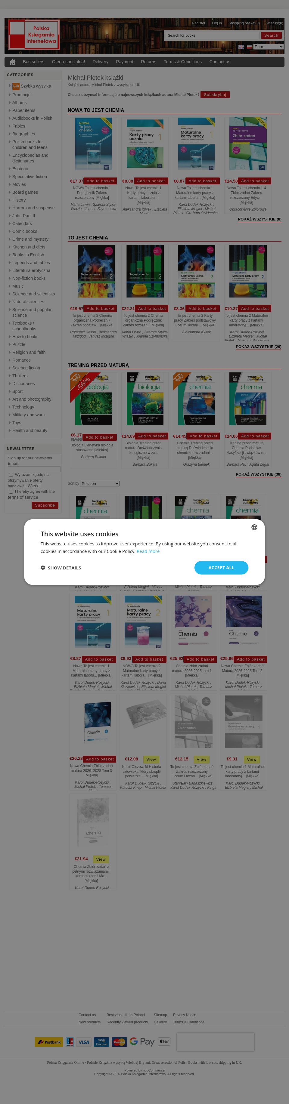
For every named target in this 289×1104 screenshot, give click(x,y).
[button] (61, 567)
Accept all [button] (221, 567)
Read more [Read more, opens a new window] (148, 551)
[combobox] (254, 527)
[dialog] (144, 552)
